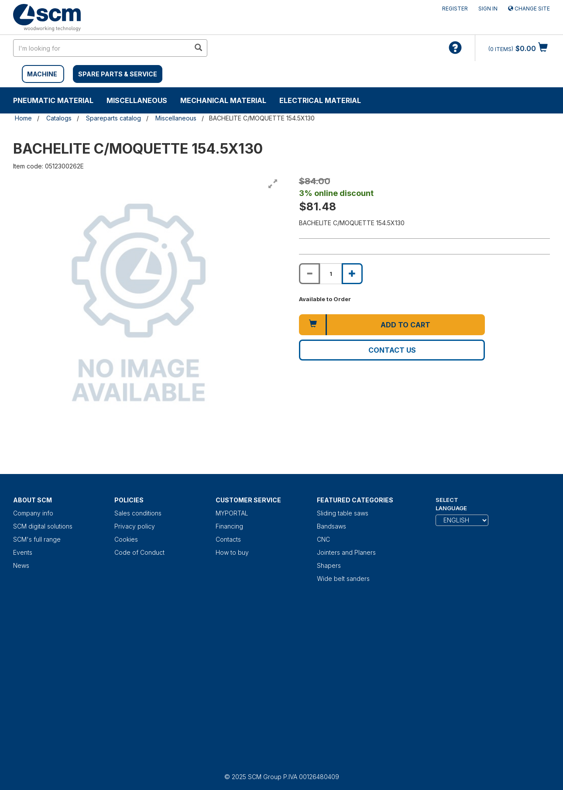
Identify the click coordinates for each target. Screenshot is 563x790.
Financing (229, 526)
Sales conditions (137, 513)
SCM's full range (37, 539)
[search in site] (102, 48)
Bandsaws (331, 526)
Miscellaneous (136, 100)
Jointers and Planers (346, 552)
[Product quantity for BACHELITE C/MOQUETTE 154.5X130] (331, 273)
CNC (323, 539)
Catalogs (59, 118)
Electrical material (320, 100)
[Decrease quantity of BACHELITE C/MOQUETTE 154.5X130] (309, 273)
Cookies (126, 539)
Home (23, 118)
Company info (33, 513)
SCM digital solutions (42, 526)
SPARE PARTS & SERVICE (117, 74)
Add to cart (405, 324)
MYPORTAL (232, 513)
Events (22, 552)
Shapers (329, 565)
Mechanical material (223, 100)
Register (455, 8)
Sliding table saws (342, 513)
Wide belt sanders (343, 578)
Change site (529, 8)
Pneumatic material (53, 100)
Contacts (228, 539)
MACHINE (42, 74)
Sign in (488, 8)
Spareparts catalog (113, 118)
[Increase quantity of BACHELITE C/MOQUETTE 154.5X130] (352, 273)
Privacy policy (134, 526)
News (21, 565)
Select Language (451, 504)
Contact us (392, 350)
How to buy (232, 552)
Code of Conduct (139, 552)
